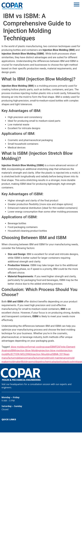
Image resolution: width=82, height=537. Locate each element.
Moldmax (26, 361)
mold (45, 357)
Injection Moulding (41, 354)
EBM (52, 346)
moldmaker (15, 361)
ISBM (54, 354)
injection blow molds (51, 350)
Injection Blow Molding (27, 350)
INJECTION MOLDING (19, 354)
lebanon (22, 357)
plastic (58, 361)
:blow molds (17, 346)
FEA (57, 346)
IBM (13, 350)
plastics (67, 361)
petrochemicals (46, 361)
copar (47, 346)
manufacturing (35, 357)
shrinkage (76, 361)
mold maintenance (58, 357)
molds (34, 361)
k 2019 (61, 354)
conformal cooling (34, 346)
